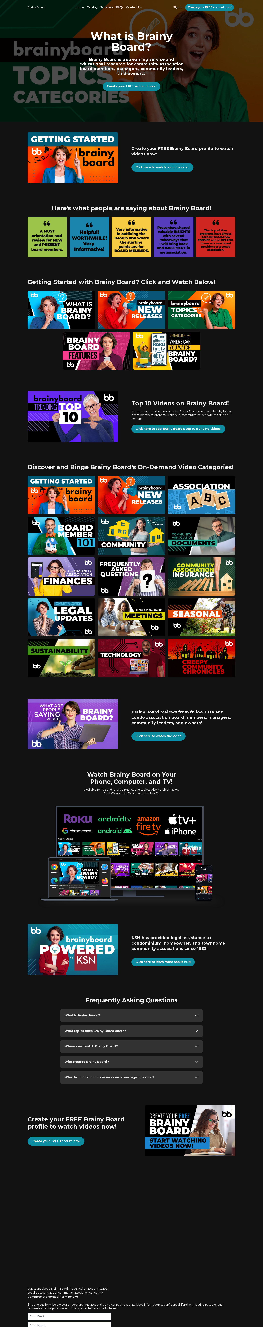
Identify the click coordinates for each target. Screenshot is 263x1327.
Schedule (106, 7)
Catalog (92, 7)
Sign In (177, 7)
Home (79, 7)
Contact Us (134, 7)
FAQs (120, 7)
